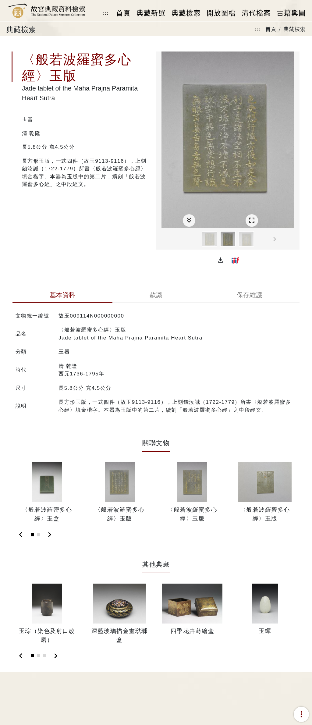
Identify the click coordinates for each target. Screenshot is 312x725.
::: (105, 13)
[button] (220, 260)
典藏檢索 (294, 29)
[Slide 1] (32, 534)
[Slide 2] (38, 534)
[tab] (62, 295)
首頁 (271, 29)
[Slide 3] (44, 655)
